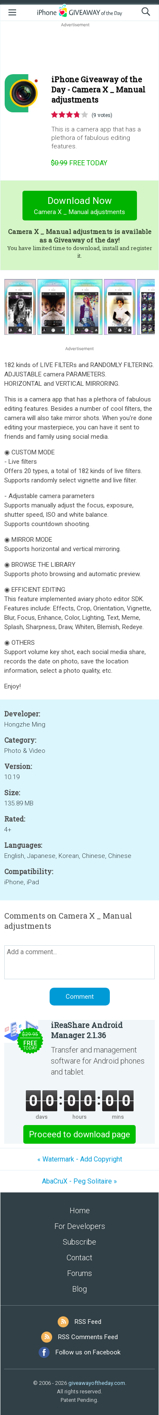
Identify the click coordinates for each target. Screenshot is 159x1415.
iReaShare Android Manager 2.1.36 (87, 1030)
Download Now (79, 206)
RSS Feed (88, 1322)
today (79, 163)
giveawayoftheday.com (96, 1383)
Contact (79, 1257)
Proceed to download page (79, 1134)
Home (80, 1210)
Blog (79, 1288)
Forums (79, 1273)
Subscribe (79, 1241)
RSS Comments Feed (88, 1337)
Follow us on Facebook (88, 1352)
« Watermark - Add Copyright (79, 1159)
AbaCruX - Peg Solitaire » (79, 1181)
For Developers (79, 1226)
